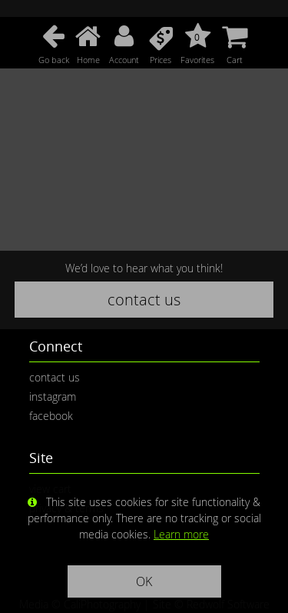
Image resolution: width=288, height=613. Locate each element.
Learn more (181, 534)
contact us (144, 299)
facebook (51, 415)
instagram (52, 396)
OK (144, 581)
